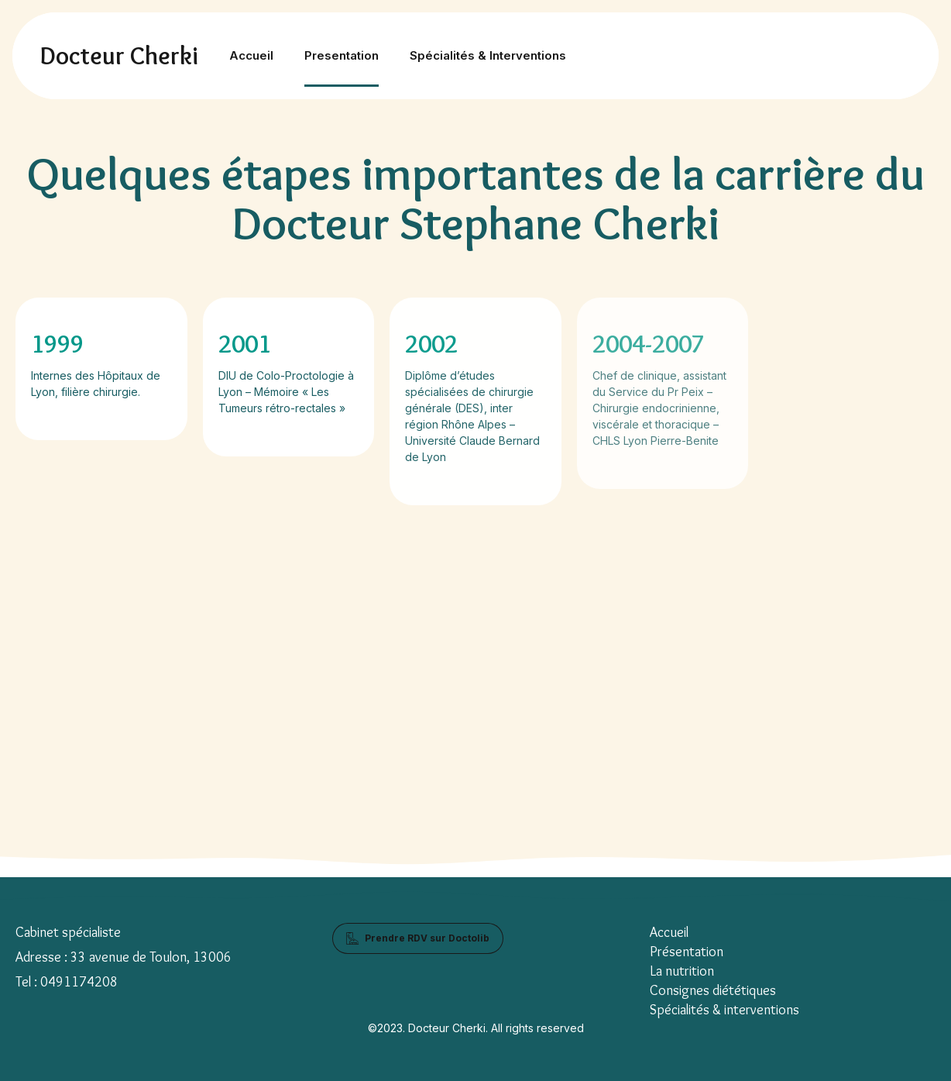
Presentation (341, 55)
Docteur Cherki (119, 55)
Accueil (251, 55)
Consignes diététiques (713, 990)
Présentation (686, 951)
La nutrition (682, 970)
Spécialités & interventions (724, 1009)
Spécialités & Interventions (488, 55)
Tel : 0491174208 (66, 981)
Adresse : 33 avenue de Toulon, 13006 (123, 957)
